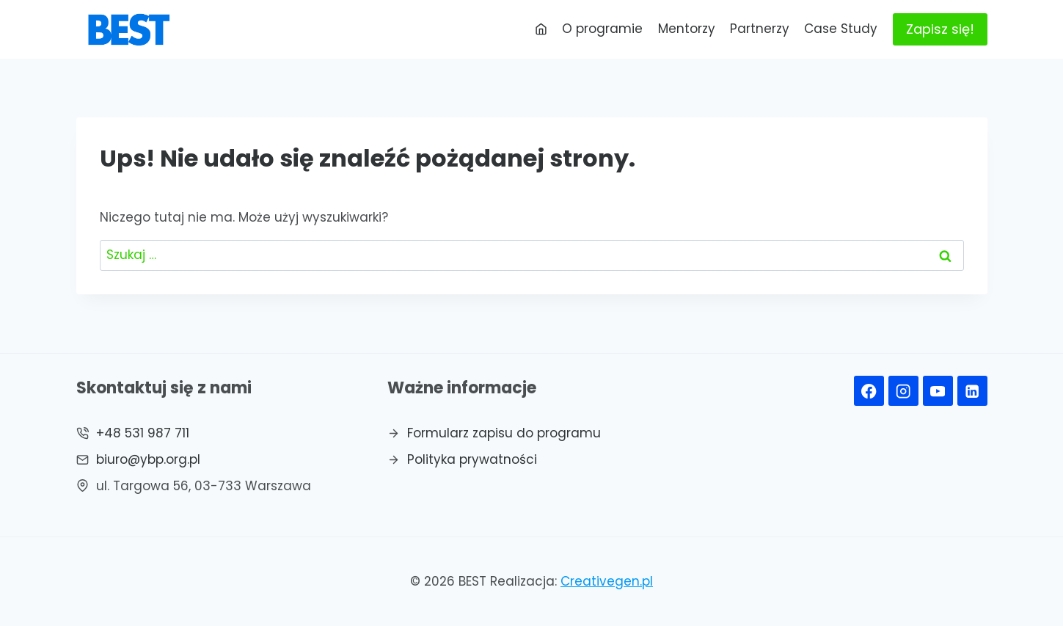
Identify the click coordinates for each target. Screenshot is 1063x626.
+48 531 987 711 (142, 433)
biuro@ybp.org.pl (148, 459)
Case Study (840, 28)
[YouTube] (938, 391)
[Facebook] (869, 391)
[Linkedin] (972, 391)
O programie (602, 28)
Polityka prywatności (472, 459)
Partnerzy (759, 28)
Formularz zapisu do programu (504, 433)
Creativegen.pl (606, 581)
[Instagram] (903, 391)
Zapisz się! (940, 29)
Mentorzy (686, 28)
